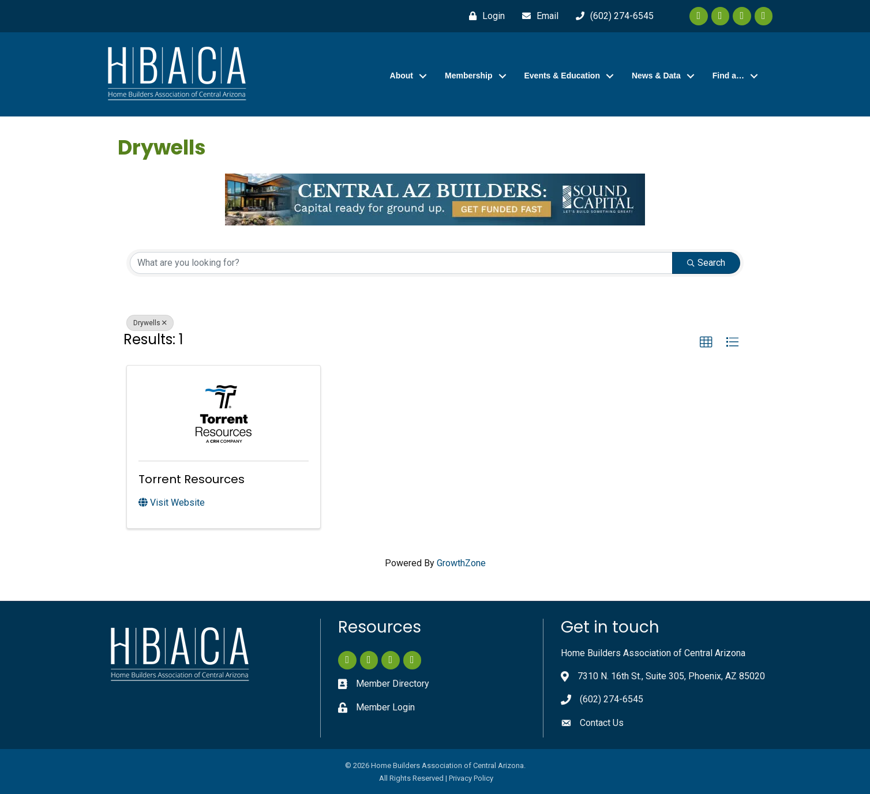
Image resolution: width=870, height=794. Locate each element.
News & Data (656, 75)
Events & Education (562, 75)
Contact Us (602, 722)
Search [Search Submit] (706, 262)
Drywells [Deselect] (150, 323)
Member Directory (392, 683)
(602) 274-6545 (611, 699)
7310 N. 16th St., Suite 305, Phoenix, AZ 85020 (671, 676)
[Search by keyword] (401, 263)
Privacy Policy (471, 778)
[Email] (537, 16)
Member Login (385, 707)
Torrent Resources (191, 479)
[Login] (484, 16)
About (401, 75)
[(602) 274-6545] (612, 16)
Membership (468, 75)
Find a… (728, 75)
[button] (706, 342)
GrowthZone (461, 563)
